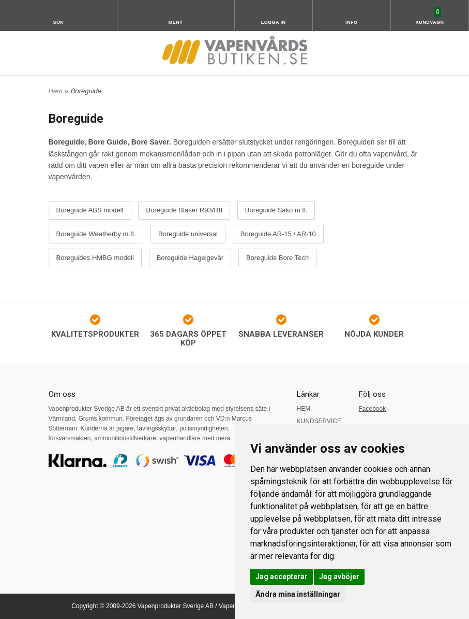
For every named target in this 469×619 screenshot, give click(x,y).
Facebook (372, 408)
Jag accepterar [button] (281, 576)
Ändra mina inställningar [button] (297, 594)
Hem (56, 91)
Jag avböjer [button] (339, 576)
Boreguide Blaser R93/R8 (184, 210)
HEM (304, 408)
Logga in (273, 22)
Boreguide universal (188, 234)
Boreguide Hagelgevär (190, 258)
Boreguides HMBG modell (95, 258)
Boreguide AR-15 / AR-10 (278, 234)
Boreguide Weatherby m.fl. (96, 234)
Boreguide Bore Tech (277, 258)
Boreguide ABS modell (90, 210)
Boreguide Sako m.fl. (276, 210)
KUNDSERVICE (319, 421)
